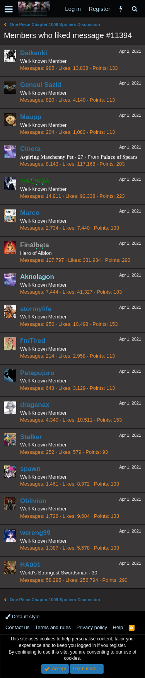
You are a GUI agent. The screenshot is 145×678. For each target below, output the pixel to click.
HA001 (30, 565)
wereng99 (35, 532)
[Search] (134, 9)
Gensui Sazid (40, 84)
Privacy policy (92, 627)
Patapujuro (37, 373)
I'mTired (32, 340)
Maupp (30, 117)
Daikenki (33, 53)
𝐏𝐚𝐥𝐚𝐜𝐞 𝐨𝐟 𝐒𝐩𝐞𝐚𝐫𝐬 (119, 157)
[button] (9, 9)
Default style (22, 616)
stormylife (35, 309)
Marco (29, 212)
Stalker (31, 437)
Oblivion (33, 501)
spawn (30, 468)
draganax (34, 404)
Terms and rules (53, 627)
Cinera (30, 148)
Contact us (17, 627)
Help (118, 627)
